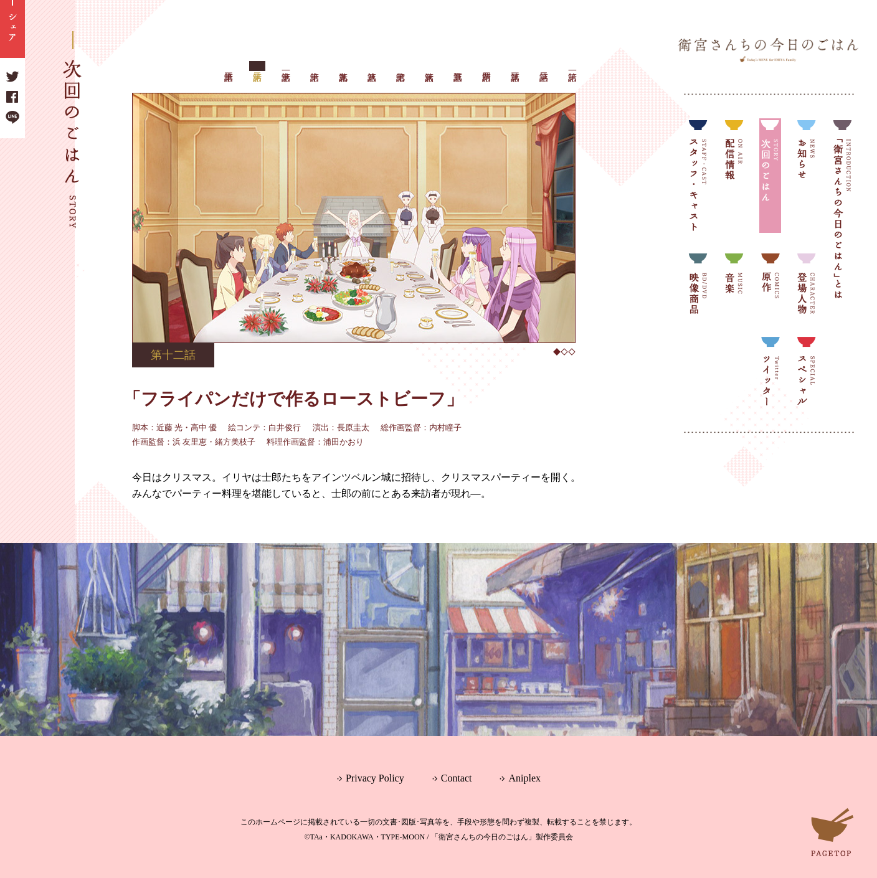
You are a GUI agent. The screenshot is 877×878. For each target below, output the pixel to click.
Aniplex (524, 778)
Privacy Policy (375, 778)
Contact (456, 778)
